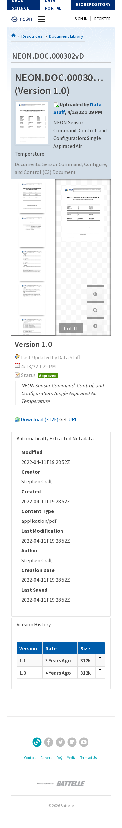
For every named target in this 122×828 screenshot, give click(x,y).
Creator (30, 471)
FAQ (59, 757)
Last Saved (34, 589)
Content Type (37, 511)
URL (72, 419)
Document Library (66, 36)
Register (102, 18)
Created (31, 491)
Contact (30, 757)
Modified (31, 452)
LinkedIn (72, 742)
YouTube (83, 742)
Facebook (48, 742)
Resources (32, 36)
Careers (46, 757)
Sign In (81, 18)
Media (71, 757)
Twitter (60, 742)
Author (29, 550)
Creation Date (38, 570)
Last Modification (42, 530)
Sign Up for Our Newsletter (37, 742)
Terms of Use (89, 757)
